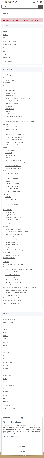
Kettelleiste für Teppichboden (14, 282)
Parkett (5, 147)
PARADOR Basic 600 (11, 132)
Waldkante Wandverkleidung (14, 250)
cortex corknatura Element (13, 119)
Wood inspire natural (12, 103)
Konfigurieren (22, 446)
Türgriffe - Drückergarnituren (12, 303)
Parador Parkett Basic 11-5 (13, 165)
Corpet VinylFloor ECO (12, 80)
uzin (4, 398)
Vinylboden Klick (10, 212)
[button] (34, 2)
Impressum (6, 58)
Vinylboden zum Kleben (13, 220)
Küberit (5, 365)
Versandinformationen (10, 44)
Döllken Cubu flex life (12, 272)
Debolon (5, 335)
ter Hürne (6, 395)
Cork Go (8, 88)
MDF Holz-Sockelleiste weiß (14, 280)
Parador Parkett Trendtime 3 (14, 168)
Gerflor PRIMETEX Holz (12, 184)
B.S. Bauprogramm (9, 319)
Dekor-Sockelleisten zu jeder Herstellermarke (19, 269)
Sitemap (5, 54)
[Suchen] (20, 7)
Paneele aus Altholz (9, 257)
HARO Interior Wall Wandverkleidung (17, 232)
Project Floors (7, 375)
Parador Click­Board (11, 237)
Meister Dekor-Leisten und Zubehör (16, 290)
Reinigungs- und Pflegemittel (12, 300)
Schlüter (5, 382)
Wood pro (8, 111)
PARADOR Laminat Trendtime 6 (15, 142)
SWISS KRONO (7, 392)
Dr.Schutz (6, 342)
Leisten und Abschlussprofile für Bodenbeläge (17, 267)
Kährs (5, 359)
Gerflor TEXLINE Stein (12, 178)
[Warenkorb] (41, 2)
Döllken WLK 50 (10, 277)
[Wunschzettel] (37, 2)
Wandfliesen (7, 252)
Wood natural (10, 108)
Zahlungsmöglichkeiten (10, 41)
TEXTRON (8, 181)
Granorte (6, 349)
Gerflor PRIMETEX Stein (12, 186)
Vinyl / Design (7, 209)
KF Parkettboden (10, 158)
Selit (4, 388)
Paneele (5, 226)
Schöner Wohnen (11, 93)
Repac (5, 378)
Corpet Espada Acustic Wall (14, 229)
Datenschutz (7, 48)
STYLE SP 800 (9, 247)
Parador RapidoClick (12, 245)
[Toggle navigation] (2, 1)
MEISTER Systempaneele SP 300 (15, 234)
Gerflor (5, 345)
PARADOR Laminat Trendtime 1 (15, 137)
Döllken (5, 339)
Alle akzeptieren (22, 441)
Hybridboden (7, 83)
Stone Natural (10, 96)
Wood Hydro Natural (12, 101)
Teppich (5, 194)
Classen (5, 326)
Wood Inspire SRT (11, 106)
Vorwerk (5, 402)
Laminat (5, 124)
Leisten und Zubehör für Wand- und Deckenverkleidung (20, 287)
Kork (4, 85)
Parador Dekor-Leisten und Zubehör (16, 293)
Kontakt (5, 34)
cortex (5, 332)
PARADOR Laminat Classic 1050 (15, 134)
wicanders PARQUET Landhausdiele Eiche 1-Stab (20, 163)
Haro (4, 355)
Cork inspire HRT (11, 90)
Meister (5, 369)
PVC (4, 171)
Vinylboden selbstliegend (13, 217)
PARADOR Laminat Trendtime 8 (15, 145)
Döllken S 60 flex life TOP (13, 274)
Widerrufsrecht (7, 61)
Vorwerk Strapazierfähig (13, 204)
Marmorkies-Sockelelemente (14, 285)
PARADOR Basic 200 (11, 127)
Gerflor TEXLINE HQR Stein (13, 191)
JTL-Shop (25, 455)
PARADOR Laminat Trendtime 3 (15, 140)
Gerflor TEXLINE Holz (12, 176)
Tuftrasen (8, 196)
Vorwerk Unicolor (11, 207)
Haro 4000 (9, 152)
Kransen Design (8, 362)
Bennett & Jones (10, 150)
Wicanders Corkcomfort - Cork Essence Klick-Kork (20, 121)
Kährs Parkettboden (11, 155)
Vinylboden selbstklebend (13, 215)
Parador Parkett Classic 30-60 (14, 160)
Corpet (5, 329)
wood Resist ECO (11, 114)
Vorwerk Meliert (10, 202)
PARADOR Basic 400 (11, 129)
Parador (5, 372)
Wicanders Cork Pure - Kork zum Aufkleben (18, 98)
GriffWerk (6, 352)
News (5, 31)
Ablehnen (22, 451)
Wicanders (6, 405)
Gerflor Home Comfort (12, 173)
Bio (4, 77)
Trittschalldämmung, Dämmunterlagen (15, 295)
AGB (4, 51)
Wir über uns (7, 38)
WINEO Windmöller (9, 408)
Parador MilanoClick (11, 239)
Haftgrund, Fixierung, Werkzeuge (13, 264)
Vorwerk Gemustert (11, 199)
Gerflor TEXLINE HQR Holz (13, 189)
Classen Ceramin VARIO (13, 255)
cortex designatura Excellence (14, 116)
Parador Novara (10, 242)
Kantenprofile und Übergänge (12, 298)
